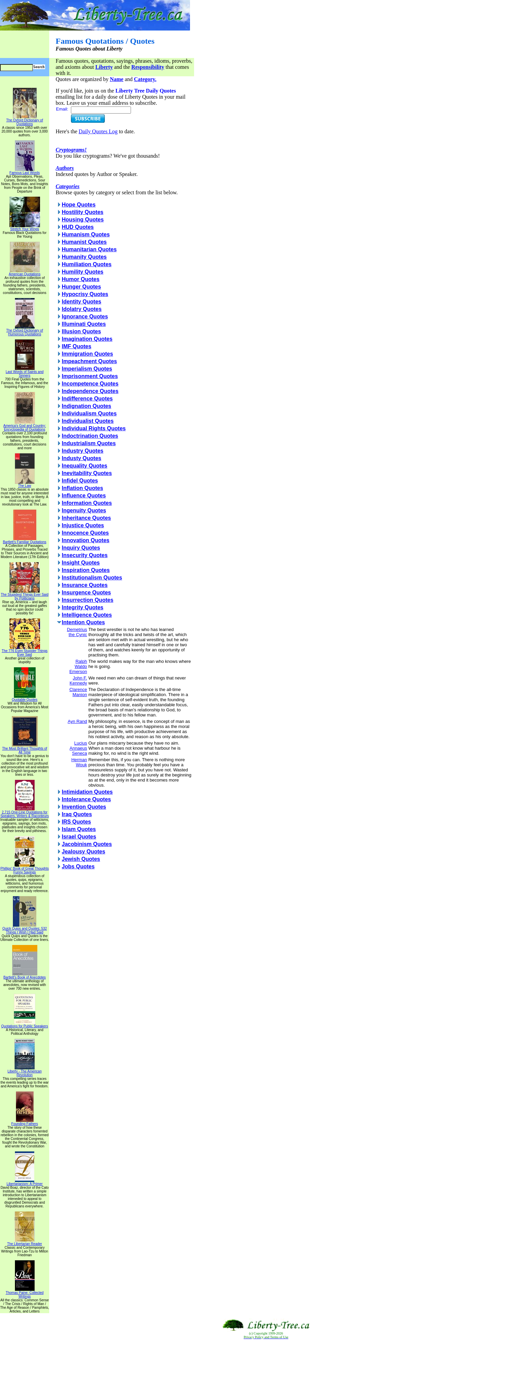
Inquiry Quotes (81, 548)
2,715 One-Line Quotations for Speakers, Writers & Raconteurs (24, 812)
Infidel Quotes (80, 481)
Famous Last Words (25, 171)
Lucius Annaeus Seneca (78, 748)
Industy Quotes (81, 458)
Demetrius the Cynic (77, 632)
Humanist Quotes (84, 242)
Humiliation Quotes (87, 264)
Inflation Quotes (82, 488)
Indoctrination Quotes (90, 436)
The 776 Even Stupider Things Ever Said (25, 651)
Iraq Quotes (77, 814)
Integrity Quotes (82, 607)
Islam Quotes (79, 829)
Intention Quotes (83, 622)
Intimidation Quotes (87, 792)
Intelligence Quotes (87, 615)
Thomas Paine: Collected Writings (25, 1293)
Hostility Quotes (82, 212)
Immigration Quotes (87, 354)
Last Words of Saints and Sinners (25, 372)
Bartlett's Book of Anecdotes (24, 975)
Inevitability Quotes (87, 473)
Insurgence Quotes (86, 592)
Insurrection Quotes (87, 600)
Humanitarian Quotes (89, 249)
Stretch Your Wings (25, 227)
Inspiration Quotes (86, 570)
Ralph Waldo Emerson (78, 666)
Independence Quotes (90, 391)
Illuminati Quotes (84, 324)
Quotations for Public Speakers (24, 1024)
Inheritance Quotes (86, 518)
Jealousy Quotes (83, 851)
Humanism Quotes (86, 234)
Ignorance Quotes (85, 316)
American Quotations (24, 272)
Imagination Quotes (87, 339)
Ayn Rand (77, 721)
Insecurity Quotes (85, 555)
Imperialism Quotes (87, 369)
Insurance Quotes (85, 585)
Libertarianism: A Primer (24, 1182)
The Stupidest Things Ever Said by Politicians (24, 595)
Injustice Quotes (83, 525)
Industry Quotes (82, 451)
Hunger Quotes (81, 287)
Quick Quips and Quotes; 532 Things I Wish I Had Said (24, 929)
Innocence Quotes (85, 533)
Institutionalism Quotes (92, 577)
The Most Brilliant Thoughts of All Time (24, 749)
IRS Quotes (76, 822)
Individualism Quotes (89, 413)
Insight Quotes (81, 563)
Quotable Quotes (25, 698)
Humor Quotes (80, 279)
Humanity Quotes (84, 257)
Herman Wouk (79, 762)
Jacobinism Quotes (87, 844)
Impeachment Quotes (89, 361)
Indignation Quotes (86, 406)
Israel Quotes (79, 837)
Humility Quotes (82, 272)
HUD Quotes (78, 227)
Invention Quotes (84, 807)
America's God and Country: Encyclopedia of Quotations (24, 426)
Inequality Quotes (84, 466)
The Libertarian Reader (24, 1242)
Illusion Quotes (81, 331)
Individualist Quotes (88, 421)
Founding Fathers (24, 1122)
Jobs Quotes (78, 866)
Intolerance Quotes (86, 799)
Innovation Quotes (85, 540)
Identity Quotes (81, 301)
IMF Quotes (76, 346)
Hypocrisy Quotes (85, 294)
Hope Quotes (79, 205)
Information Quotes (87, 503)
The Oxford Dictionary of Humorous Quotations (24, 330)
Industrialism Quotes (89, 443)
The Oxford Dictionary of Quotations (24, 120)
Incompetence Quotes (90, 384)
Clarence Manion (78, 692)
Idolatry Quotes (81, 309)
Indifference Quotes (87, 398)
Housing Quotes (83, 219)
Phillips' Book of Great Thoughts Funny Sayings (24, 869)
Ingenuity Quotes (84, 510)
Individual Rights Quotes (94, 428)
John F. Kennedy (78, 680)
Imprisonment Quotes (90, 376)
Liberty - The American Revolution (24, 1071)
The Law (25, 484)
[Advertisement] (266, 1360)
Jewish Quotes (81, 859)
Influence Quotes (84, 495)
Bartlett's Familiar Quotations (24, 540)
